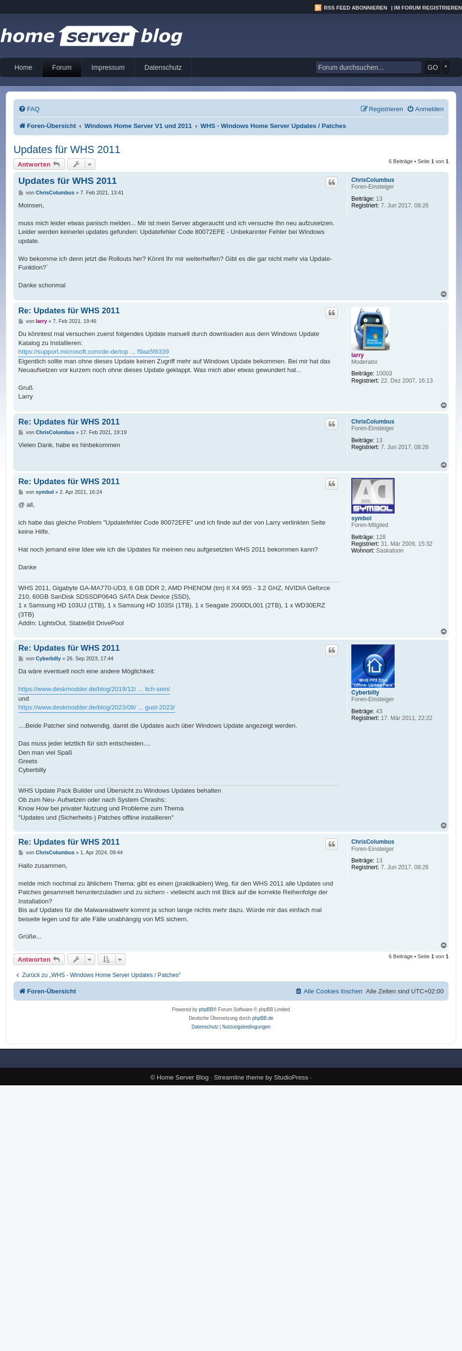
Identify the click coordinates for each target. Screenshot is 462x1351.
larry (357, 355)
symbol (361, 518)
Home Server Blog (183, 1077)
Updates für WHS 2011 (66, 149)
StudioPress (291, 1077)
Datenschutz (163, 67)
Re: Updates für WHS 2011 (69, 310)
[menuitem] (28, 109)
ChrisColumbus (372, 180)
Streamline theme (239, 1077)
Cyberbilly (365, 692)
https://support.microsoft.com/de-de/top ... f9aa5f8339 (93, 351)
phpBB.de (262, 1018)
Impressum (108, 67)
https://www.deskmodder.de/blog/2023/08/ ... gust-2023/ (96, 707)
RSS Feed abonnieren (355, 8)
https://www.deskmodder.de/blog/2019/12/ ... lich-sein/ (94, 689)
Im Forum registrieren (428, 8)
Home (23, 67)
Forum (61, 67)
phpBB (206, 1009)
